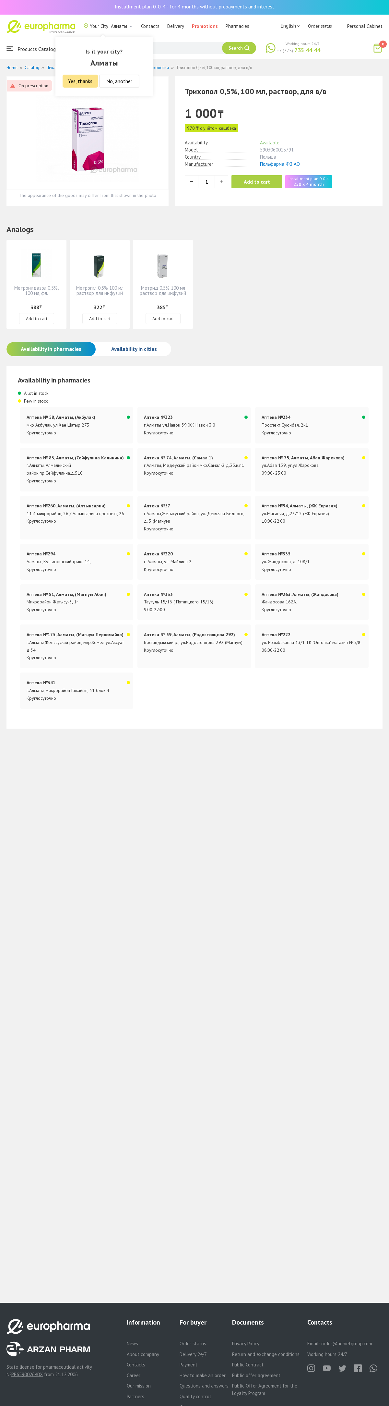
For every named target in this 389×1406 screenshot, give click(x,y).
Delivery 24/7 (193, 1354)
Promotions (205, 26)
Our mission (139, 1386)
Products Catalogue (33, 48)
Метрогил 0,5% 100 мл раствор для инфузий (100, 290)
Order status (320, 26)
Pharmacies (237, 26)
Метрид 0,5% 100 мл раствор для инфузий (163, 290)
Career (133, 1375)
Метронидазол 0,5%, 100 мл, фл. (36, 290)
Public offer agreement (256, 1375)
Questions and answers (204, 1386)
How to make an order (203, 1375)
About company (143, 1354)
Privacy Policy (245, 1343)
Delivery (175, 26)
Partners (135, 1396)
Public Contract (248, 1365)
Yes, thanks (80, 81)
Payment (188, 1365)
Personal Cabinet (365, 26)
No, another (119, 81)
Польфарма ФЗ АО (280, 164)
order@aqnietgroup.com (346, 1343)
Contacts (150, 26)
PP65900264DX (27, 1374)
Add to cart (257, 181)
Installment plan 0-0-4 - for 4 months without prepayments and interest (195, 6)
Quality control (195, 1396)
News (132, 1343)
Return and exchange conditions (266, 1354)
